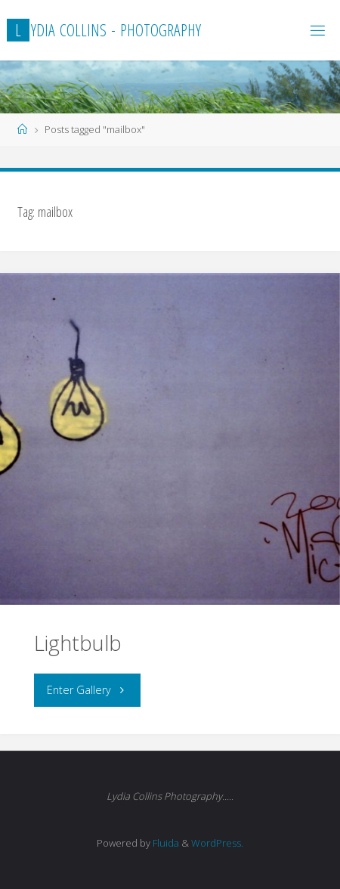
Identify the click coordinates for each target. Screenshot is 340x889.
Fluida (164, 843)
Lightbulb (78, 643)
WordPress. (217, 843)
